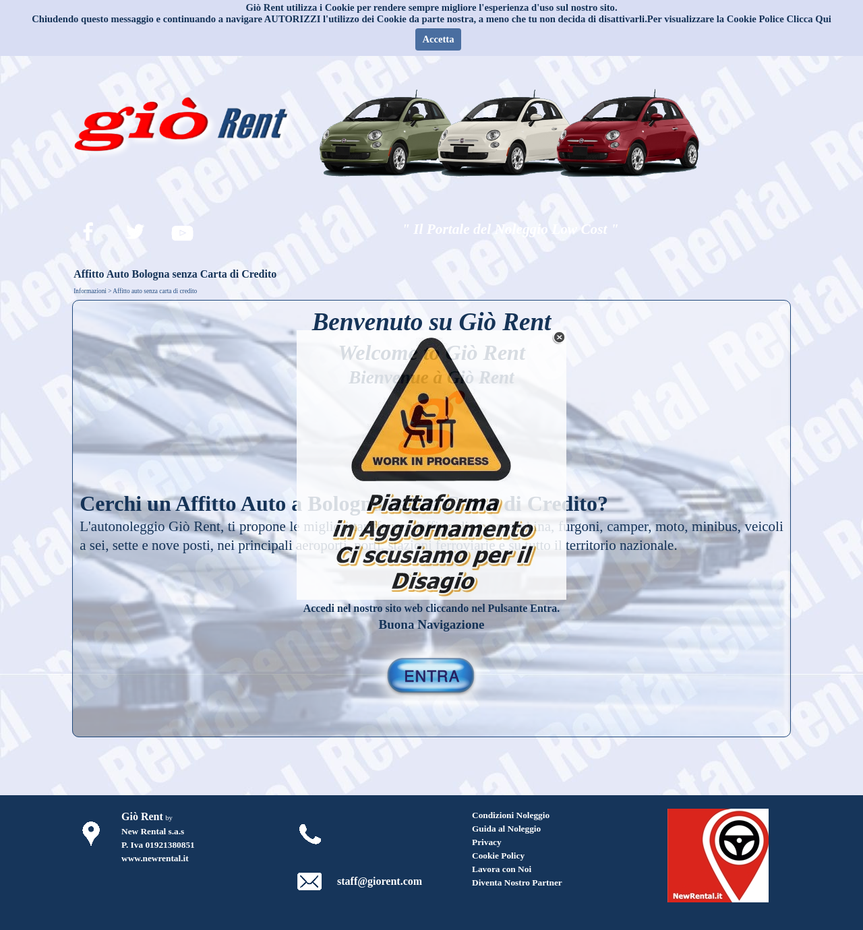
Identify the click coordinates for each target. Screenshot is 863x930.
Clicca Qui (809, 18)
